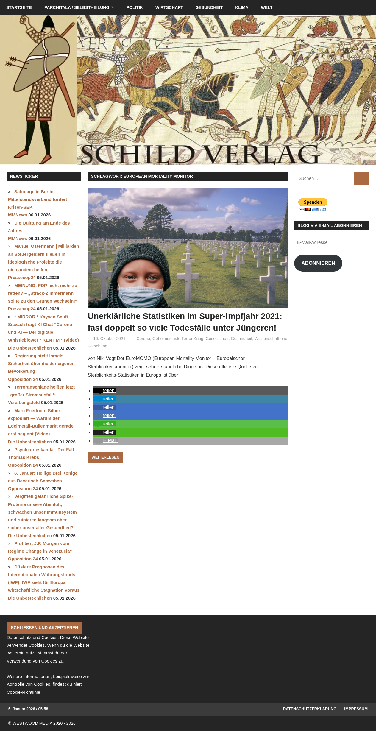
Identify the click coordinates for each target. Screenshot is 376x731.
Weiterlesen (105, 457)
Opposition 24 (23, 379)
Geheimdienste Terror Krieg (177, 338)
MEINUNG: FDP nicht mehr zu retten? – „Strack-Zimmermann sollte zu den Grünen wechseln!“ (42, 293)
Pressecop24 (22, 277)
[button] (104, 390)
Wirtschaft (169, 7)
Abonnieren (318, 263)
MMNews (17, 214)
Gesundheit (209, 7)
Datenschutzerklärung (310, 709)
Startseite (19, 7)
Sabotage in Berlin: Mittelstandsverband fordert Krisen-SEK (37, 199)
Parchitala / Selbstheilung (76, 7)
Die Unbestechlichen (30, 347)
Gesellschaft (217, 338)
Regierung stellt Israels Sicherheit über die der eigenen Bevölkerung (41, 363)
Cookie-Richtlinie (23, 692)
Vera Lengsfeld (24, 402)
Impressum (356, 709)
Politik (135, 7)
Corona (143, 338)
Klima (241, 7)
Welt (267, 7)
